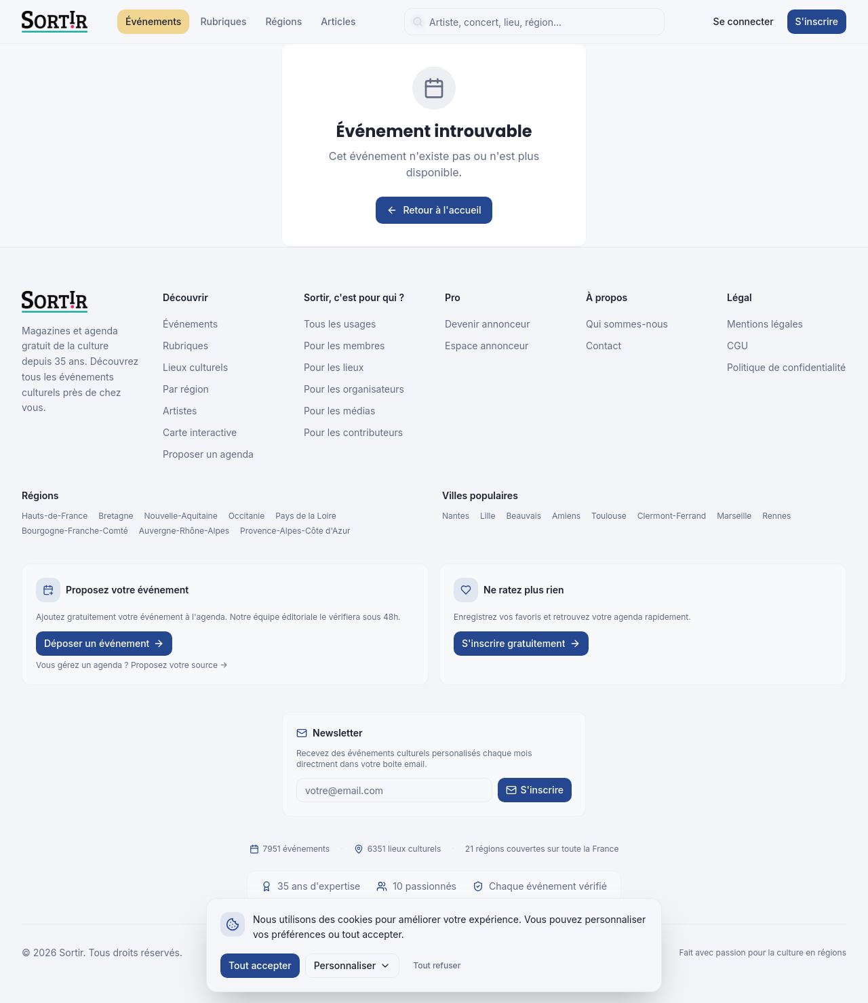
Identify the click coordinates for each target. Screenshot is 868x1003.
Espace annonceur (486, 345)
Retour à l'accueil (434, 210)
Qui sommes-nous (627, 324)
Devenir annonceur (487, 324)
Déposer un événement (104, 643)
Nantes (455, 516)
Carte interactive (200, 432)
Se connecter (743, 21)
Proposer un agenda (208, 454)
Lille (488, 516)
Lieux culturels (195, 367)
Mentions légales (765, 324)
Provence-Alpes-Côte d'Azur (295, 531)
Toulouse (609, 516)
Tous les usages (340, 324)
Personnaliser (352, 965)
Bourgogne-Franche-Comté (75, 531)
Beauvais (524, 516)
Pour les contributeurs (353, 432)
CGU (737, 345)
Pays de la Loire (305, 516)
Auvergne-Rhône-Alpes (184, 531)
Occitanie (247, 516)
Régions (283, 21)
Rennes (776, 516)
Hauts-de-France (54, 516)
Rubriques (223, 21)
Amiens (566, 516)
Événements (153, 21)
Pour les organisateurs (354, 389)
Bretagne (115, 516)
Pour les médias (339, 410)
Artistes (180, 410)
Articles (338, 21)
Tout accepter (260, 965)
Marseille (734, 516)
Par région (186, 389)
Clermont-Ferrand (671, 516)
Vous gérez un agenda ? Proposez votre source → (132, 665)
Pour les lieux (334, 367)
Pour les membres (344, 345)
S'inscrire (816, 21)
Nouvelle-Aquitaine (181, 516)
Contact (603, 345)
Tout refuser (436, 965)
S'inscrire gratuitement (521, 643)
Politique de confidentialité (786, 367)
